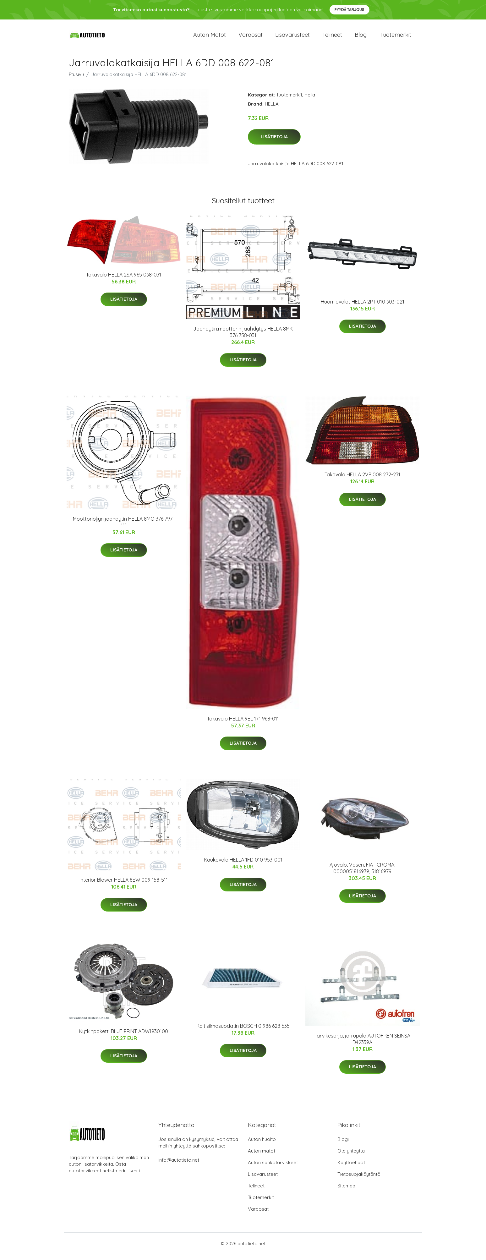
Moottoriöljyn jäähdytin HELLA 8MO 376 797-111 (123, 527)
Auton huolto (262, 1145)
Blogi (361, 37)
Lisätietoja (274, 142)
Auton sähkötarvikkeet (273, 1168)
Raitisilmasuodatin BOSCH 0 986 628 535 (243, 1031)
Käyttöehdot (351, 1168)
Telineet (332, 37)
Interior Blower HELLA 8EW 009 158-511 (123, 885)
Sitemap (346, 1191)
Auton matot (209, 37)
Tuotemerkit (395, 37)
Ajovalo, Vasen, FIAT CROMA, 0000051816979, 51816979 (362, 873)
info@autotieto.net (178, 1166)
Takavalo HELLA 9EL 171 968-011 (243, 724)
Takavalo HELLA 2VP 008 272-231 (362, 480)
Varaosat (250, 37)
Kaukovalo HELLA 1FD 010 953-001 (243, 865)
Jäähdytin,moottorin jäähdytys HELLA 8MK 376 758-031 (243, 337)
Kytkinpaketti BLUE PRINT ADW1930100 (123, 1036)
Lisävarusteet (292, 37)
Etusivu (76, 80)
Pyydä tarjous (349, 9)
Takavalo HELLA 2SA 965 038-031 (123, 280)
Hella (309, 100)
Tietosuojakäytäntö (358, 1180)
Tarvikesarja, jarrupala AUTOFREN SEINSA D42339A (362, 1044)
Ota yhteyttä (351, 1156)
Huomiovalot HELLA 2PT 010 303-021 (362, 307)
